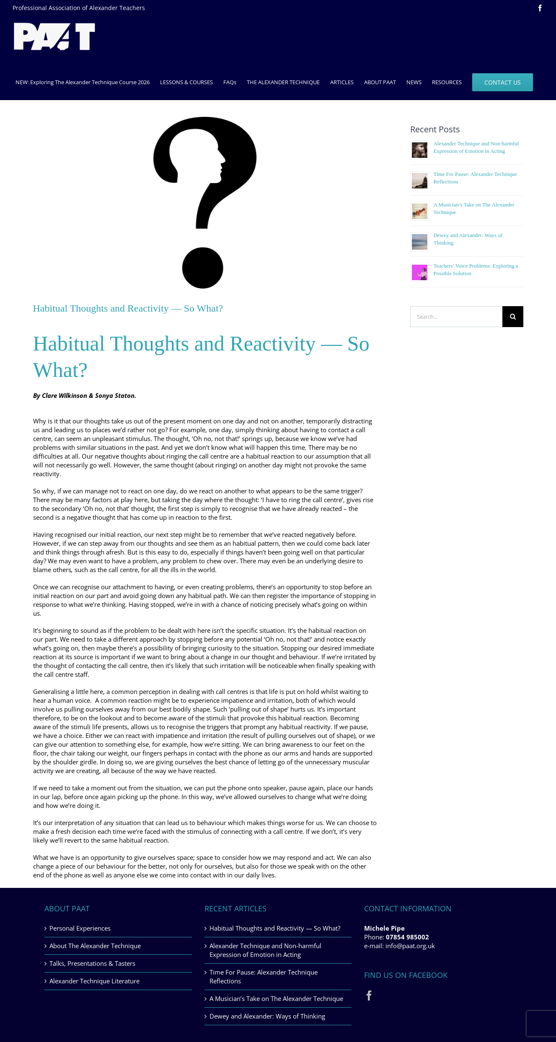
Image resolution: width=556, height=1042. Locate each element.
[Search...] (456, 316)
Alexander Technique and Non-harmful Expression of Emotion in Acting (265, 950)
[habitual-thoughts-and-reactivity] (205, 203)
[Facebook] (369, 995)
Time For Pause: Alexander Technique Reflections (263, 976)
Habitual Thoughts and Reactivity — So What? (274, 928)
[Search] (512, 316)
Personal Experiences (80, 928)
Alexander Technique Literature (94, 981)
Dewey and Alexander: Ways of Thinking (267, 1016)
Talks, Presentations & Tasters (92, 963)
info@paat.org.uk (410, 945)
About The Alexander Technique (95, 945)
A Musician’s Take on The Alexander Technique (276, 998)
